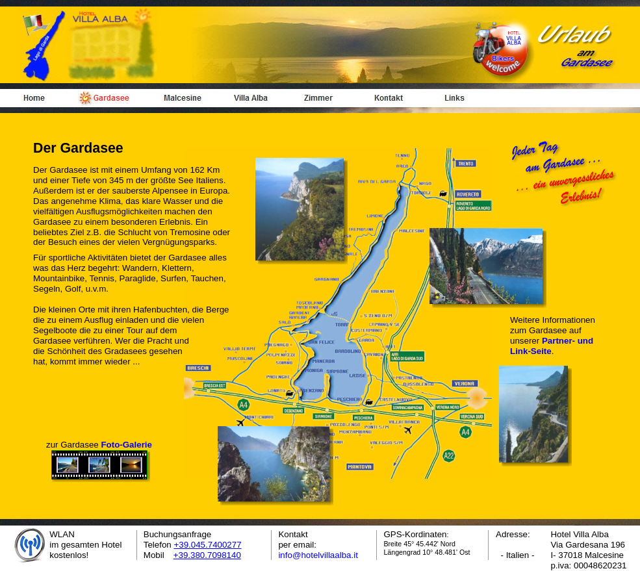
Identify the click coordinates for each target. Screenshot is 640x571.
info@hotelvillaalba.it (317, 555)
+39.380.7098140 (207, 555)
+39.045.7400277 (207, 545)
